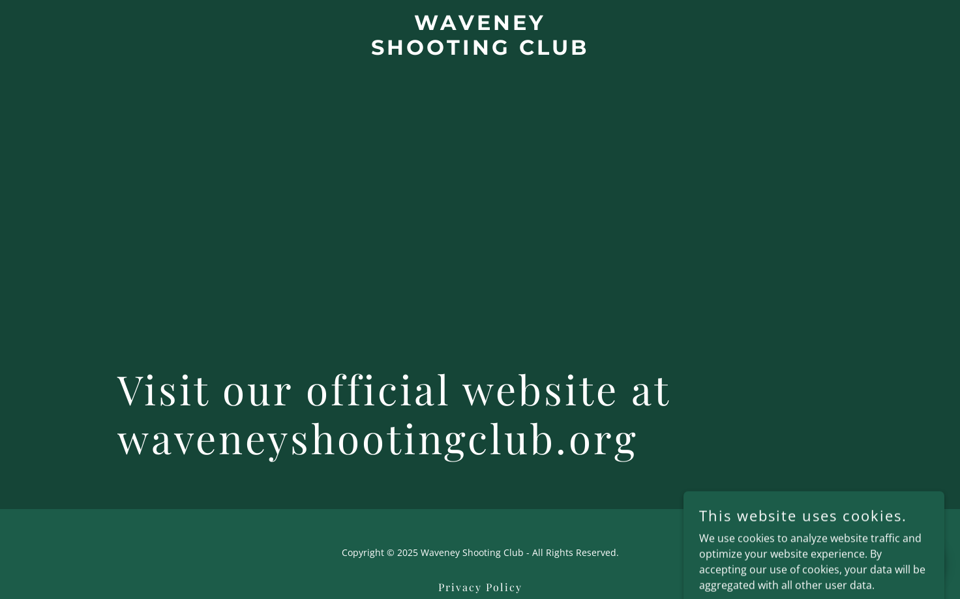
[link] (480, 51)
